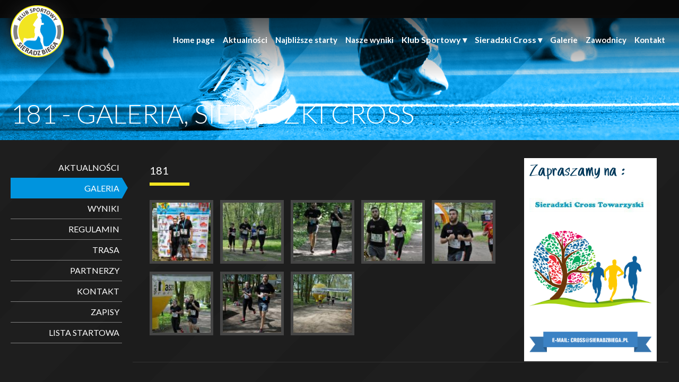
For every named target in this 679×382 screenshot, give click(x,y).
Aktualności (245, 40)
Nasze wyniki (369, 40)
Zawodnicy (606, 40)
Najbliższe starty (306, 40)
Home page (194, 40)
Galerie (564, 40)
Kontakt (649, 40)
